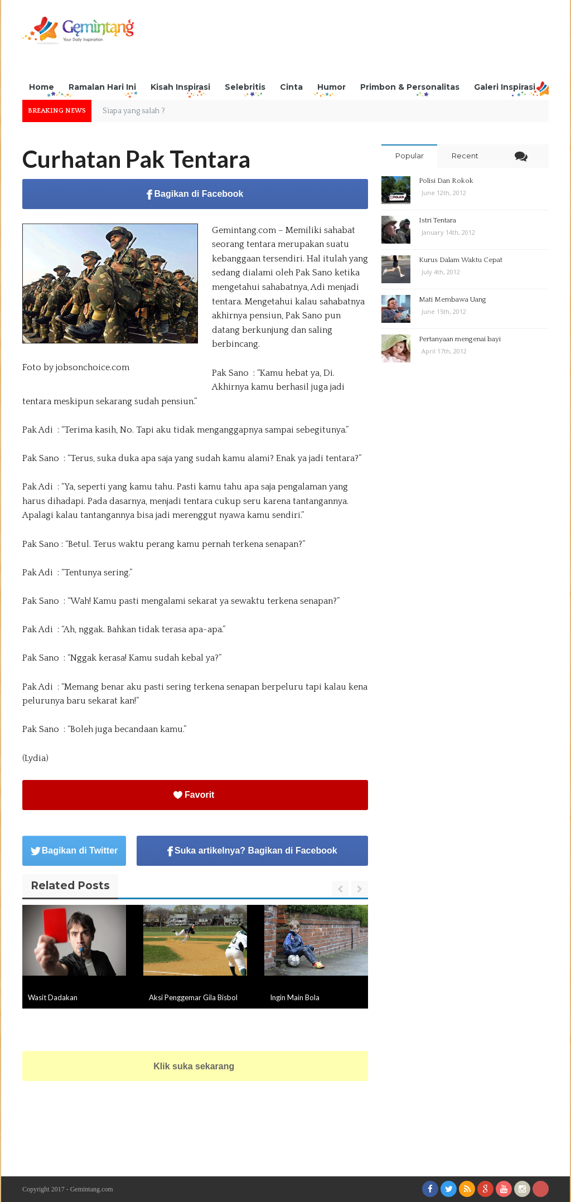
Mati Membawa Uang (452, 299)
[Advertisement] (346, 42)
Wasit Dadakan (53, 997)
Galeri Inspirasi (504, 87)
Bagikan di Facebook (195, 194)
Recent (465, 155)
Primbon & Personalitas (409, 87)
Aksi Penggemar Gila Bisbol (193, 997)
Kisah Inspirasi (180, 87)
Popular (409, 155)
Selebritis (245, 87)
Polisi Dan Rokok (446, 181)
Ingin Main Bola (295, 997)
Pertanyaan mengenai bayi (460, 339)
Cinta (291, 87)
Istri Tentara (437, 220)
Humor (331, 87)
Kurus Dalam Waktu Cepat (460, 260)
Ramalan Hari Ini (102, 87)
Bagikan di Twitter (74, 850)
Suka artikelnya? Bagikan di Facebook (252, 851)
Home (41, 87)
